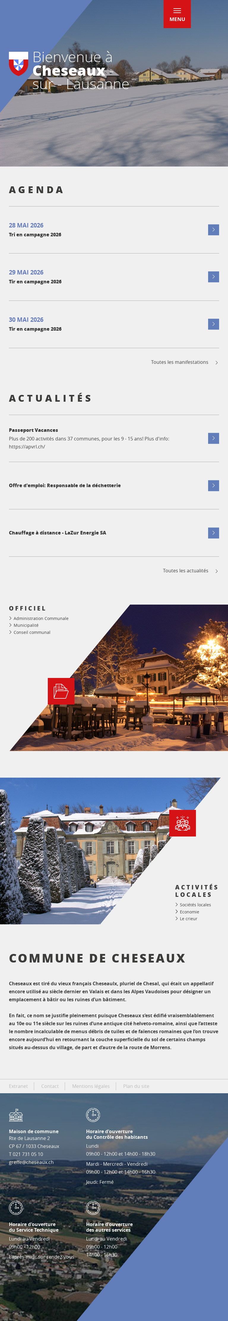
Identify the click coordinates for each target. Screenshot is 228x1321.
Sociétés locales (195, 904)
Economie (189, 912)
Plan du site (136, 1086)
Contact (50, 1086)
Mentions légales (91, 1086)
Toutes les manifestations (185, 362)
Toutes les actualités (191, 571)
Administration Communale (41, 618)
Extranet (18, 1086)
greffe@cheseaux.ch (31, 1162)
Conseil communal (32, 632)
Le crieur (188, 918)
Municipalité (26, 625)
